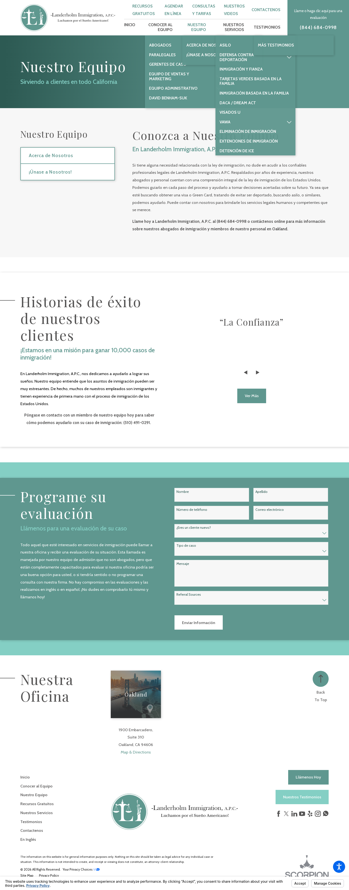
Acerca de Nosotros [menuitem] (51, 155)
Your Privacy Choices (81, 869)
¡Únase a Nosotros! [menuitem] (50, 172)
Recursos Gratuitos (37, 803)
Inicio (25, 777)
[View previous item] (245, 372)
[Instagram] (318, 814)
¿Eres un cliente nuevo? (193, 528)
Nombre (182, 492)
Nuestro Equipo (34, 794)
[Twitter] (286, 814)
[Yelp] (310, 814)
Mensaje (182, 564)
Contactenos (266, 9)
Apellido (261, 492)
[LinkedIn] (294, 814)
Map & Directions (136, 752)
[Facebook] (279, 814)
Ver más (252, 395)
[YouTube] (302, 814)
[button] (339, 867)
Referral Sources (188, 595)
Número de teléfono (191, 510)
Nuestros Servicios (36, 812)
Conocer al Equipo (36, 786)
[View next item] (258, 372)
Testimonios (31, 821)
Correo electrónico (269, 510)
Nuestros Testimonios (302, 796)
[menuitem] (129, 27)
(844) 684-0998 (318, 27)
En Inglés (28, 839)
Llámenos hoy (308, 777)
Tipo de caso (186, 546)
